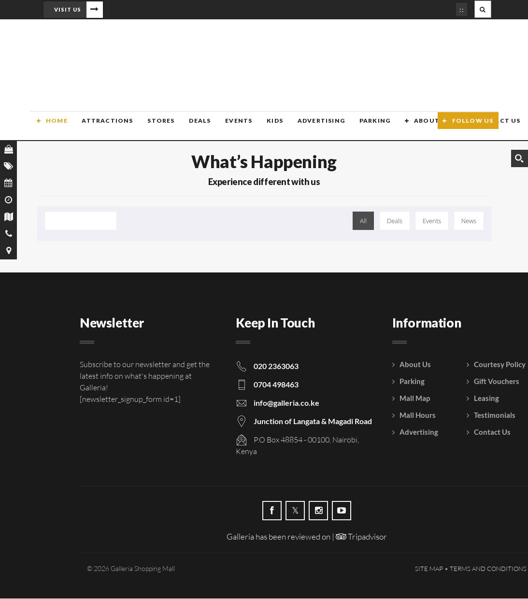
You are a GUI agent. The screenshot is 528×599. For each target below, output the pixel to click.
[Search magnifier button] (519, 158)
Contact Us (492, 432)
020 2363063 (276, 366)
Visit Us (67, 9)
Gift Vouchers (496, 381)
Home (50, 126)
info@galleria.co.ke (286, 403)
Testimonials (494, 415)
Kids (264, 126)
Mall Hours (418, 415)
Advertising (309, 126)
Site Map (429, 569)
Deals (190, 126)
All (363, 221)
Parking (361, 126)
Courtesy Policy (500, 364)
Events (228, 126)
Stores (152, 126)
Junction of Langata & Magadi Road (313, 421)
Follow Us (473, 126)
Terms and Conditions (488, 569)
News (468, 221)
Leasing (486, 398)
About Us (418, 126)
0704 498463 (276, 384)
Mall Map (415, 398)
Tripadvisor (361, 537)
